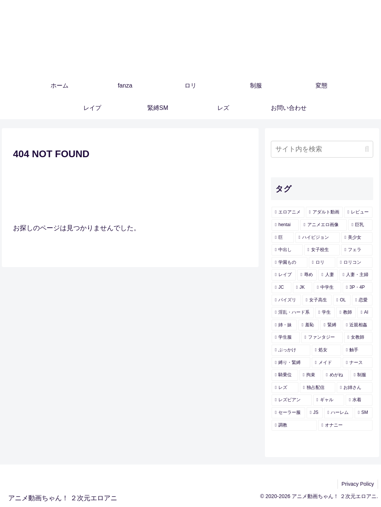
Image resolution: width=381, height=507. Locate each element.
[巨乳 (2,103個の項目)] (360, 225)
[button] (367, 149)
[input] (322, 149)
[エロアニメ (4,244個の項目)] (288, 212)
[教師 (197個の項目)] (346, 312)
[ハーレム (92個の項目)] (338, 412)
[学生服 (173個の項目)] (286, 337)
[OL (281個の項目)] (341, 300)
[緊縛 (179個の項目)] (330, 325)
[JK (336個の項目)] (302, 287)
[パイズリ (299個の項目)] (286, 300)
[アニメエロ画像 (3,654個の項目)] (323, 225)
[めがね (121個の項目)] (336, 375)
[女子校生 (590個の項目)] (322, 250)
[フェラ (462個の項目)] (356, 250)
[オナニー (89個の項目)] (345, 425)
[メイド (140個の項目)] (326, 362)
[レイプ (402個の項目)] (284, 275)
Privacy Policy (358, 484)
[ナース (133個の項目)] (357, 362)
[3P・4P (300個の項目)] (357, 287)
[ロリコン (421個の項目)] (354, 262)
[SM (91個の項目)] (363, 412)
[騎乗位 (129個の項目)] (285, 375)
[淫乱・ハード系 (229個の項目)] (293, 312)
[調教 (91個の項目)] (294, 425)
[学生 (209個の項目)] (325, 312)
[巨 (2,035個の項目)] (283, 237)
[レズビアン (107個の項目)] (291, 400)
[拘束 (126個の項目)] (310, 375)
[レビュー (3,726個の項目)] (358, 212)
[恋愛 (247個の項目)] (362, 300)
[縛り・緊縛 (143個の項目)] (291, 362)
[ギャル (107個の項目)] (328, 400)
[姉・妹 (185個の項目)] (284, 325)
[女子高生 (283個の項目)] (317, 300)
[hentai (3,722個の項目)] (285, 225)
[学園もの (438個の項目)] (289, 262)
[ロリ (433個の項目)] (322, 262)
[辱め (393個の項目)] (307, 275)
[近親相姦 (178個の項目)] (357, 325)
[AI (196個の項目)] (364, 312)
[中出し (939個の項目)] (287, 250)
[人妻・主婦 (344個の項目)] (355, 275)
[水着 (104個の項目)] (359, 400)
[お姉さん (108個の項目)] (354, 387)
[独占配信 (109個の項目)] (317, 387)
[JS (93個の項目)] (315, 412)
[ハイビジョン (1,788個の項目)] (317, 237)
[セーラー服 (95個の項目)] (288, 412)
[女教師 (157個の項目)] (358, 337)
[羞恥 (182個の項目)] (308, 325)
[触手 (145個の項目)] (357, 350)
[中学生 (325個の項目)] (327, 287)
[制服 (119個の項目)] (361, 375)
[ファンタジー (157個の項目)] (322, 337)
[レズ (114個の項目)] (285, 387)
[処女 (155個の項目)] (326, 350)
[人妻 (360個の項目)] (328, 275)
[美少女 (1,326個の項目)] (356, 237)
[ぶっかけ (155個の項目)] (291, 350)
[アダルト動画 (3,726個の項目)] (324, 212)
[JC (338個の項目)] (281, 287)
